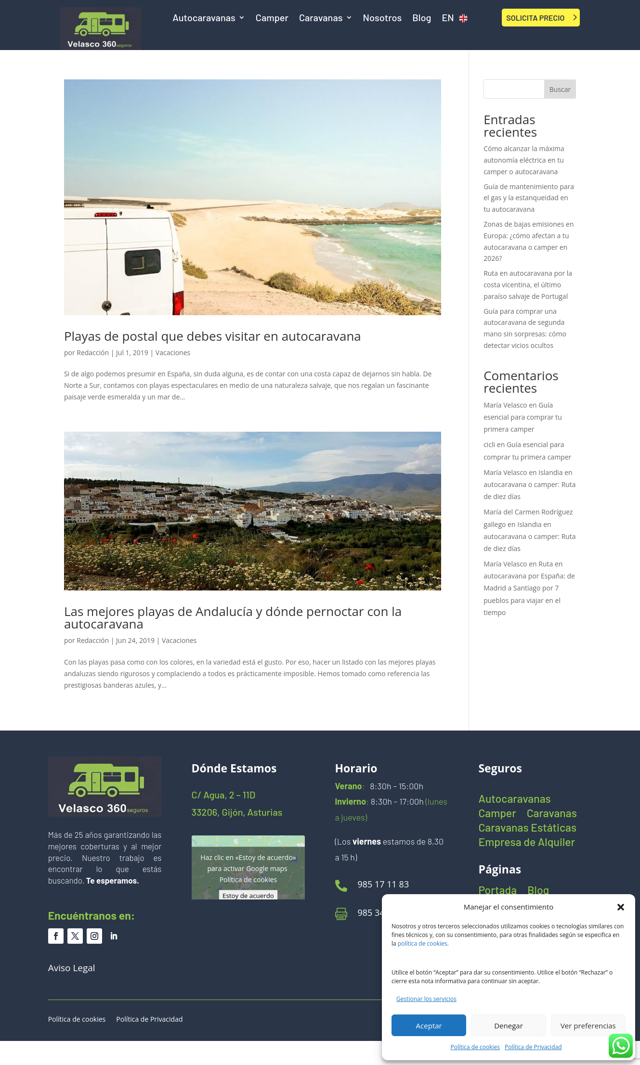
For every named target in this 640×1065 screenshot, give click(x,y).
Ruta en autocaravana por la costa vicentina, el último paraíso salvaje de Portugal (527, 285)
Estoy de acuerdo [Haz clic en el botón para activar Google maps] (248, 895)
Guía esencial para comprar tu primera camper (522, 417)
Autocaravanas (203, 18)
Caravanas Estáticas (527, 829)
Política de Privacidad (533, 1047)
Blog (421, 18)
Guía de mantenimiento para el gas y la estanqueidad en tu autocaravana (528, 198)
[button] (621, 907)
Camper (272, 18)
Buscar (560, 89)
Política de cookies (475, 1047)
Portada (497, 891)
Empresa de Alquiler (526, 843)
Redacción (93, 352)
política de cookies (422, 943)
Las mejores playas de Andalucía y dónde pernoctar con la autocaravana (233, 617)
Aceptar (429, 1025)
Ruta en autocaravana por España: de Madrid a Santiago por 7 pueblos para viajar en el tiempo (529, 588)
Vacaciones (173, 352)
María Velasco (505, 405)
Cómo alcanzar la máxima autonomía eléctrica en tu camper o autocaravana (523, 160)
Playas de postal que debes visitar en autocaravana (212, 336)
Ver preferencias (588, 1025)
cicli (489, 444)
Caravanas (321, 18)
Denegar (508, 1025)
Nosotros (382, 18)
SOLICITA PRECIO (535, 17)
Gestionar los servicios (426, 999)
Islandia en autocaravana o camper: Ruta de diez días (529, 484)
